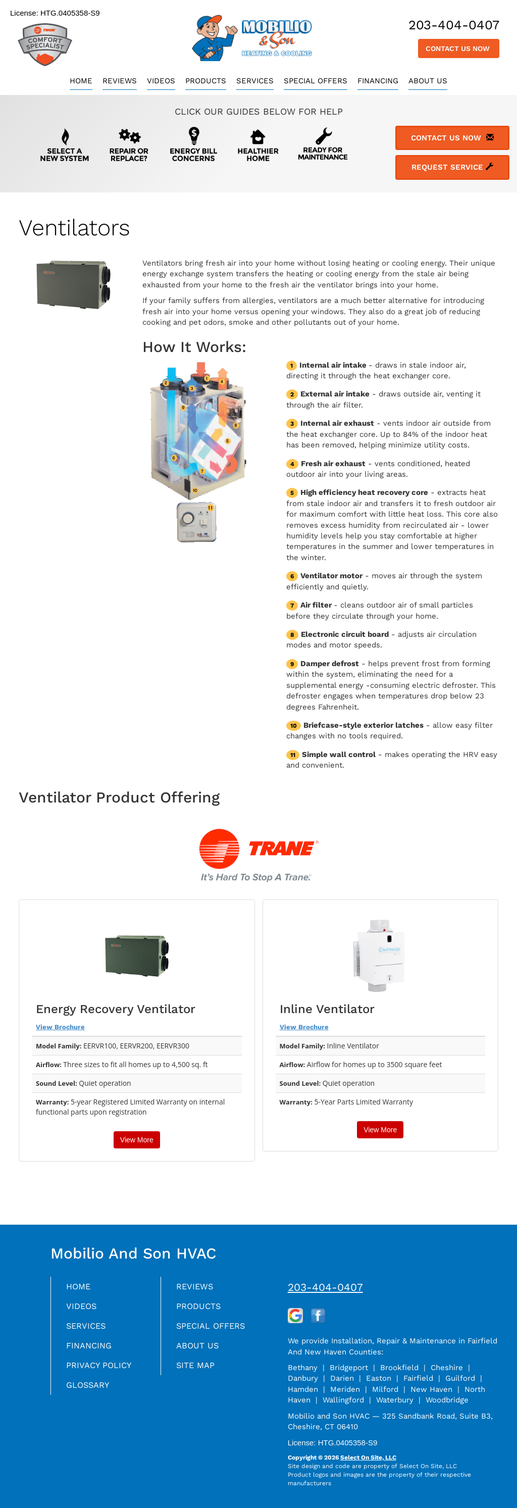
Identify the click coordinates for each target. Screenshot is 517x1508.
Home (81, 80)
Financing (377, 80)
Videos (161, 80)
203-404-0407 (325, 1287)
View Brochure (60, 1027)
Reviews (119, 80)
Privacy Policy (101, 1370)
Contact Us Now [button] (459, 48)
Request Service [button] (452, 167)
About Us (427, 80)
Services (255, 80)
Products (205, 80)
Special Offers (315, 80)
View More (136, 1140)
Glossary (90, 1390)
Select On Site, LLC (368, 1457)
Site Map (197, 1370)
